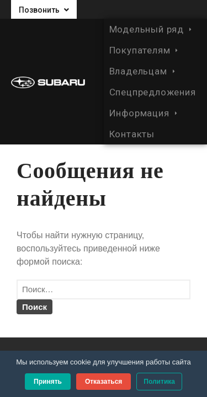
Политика (159, 381)
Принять (48, 381)
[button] (44, 9)
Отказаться (103, 381)
